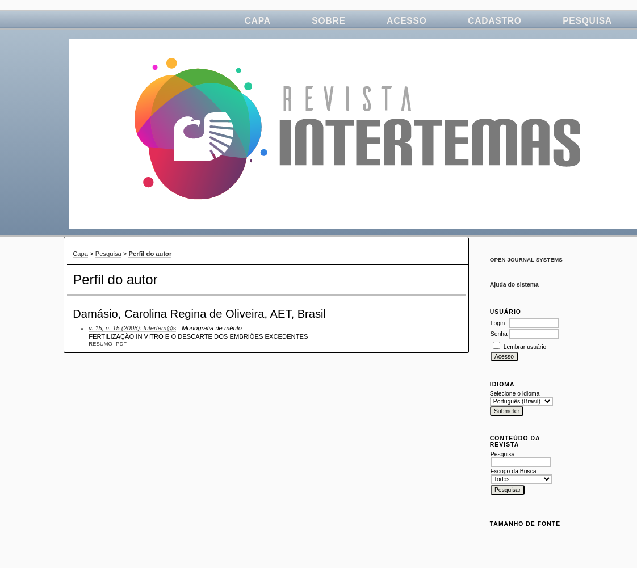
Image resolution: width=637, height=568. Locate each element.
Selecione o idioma (515, 393)
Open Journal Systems (526, 259)
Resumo (100, 343)
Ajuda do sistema (514, 284)
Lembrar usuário (525, 347)
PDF (121, 343)
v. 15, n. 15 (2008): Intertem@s (132, 328)
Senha (499, 334)
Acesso (407, 21)
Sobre (328, 21)
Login (498, 323)
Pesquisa (587, 21)
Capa (258, 21)
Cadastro (495, 21)
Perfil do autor (149, 253)
